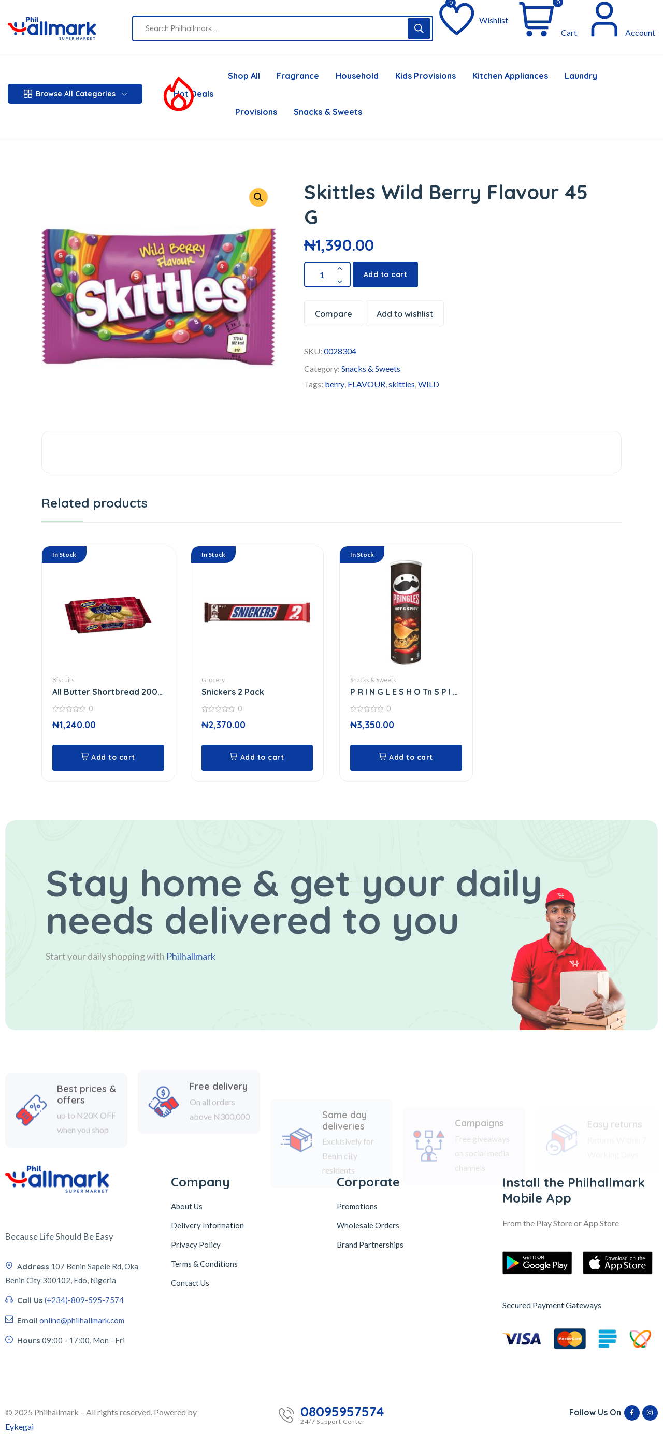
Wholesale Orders (368, 1225)
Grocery (213, 680)
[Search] (419, 28)
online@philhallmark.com (81, 1383)
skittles (401, 384)
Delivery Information (207, 1225)
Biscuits (63, 680)
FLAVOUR (366, 384)
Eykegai (19, 1426)
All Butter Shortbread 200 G (104, 692)
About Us (187, 1206)
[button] (258, 197)
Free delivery (219, 1126)
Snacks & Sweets (370, 368)
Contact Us (190, 1282)
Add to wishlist (405, 314)
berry (334, 384)
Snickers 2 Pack (232, 692)
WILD (428, 384)
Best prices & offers (86, 1141)
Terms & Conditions (204, 1263)
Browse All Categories (75, 93)
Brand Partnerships (370, 1244)
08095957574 (342, 1412)
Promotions (357, 1206)
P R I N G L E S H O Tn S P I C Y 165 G (404, 692)
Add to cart (386, 274)
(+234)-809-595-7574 (84, 1363)
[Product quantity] (327, 274)
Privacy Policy (196, 1244)
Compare (333, 314)
